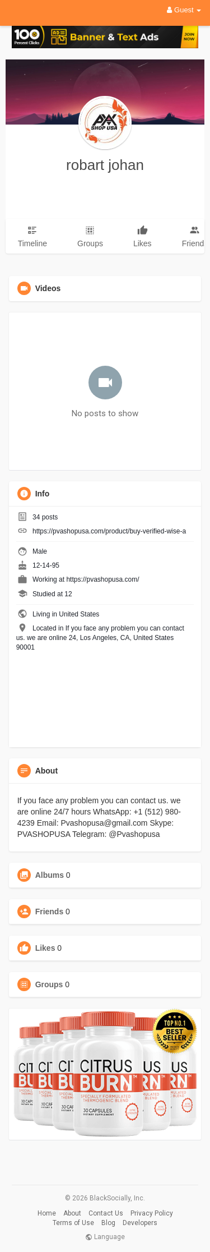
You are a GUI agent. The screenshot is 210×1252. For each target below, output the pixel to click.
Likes (45, 947)
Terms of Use (73, 1223)
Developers (140, 1223)
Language (105, 1236)
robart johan (105, 164)
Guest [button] (184, 10)
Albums (49, 875)
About (72, 1213)
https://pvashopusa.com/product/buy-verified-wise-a (109, 531)
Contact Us (105, 1213)
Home (47, 1213)
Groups (49, 984)
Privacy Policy (151, 1213)
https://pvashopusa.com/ (102, 579)
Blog (108, 1223)
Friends (49, 911)
